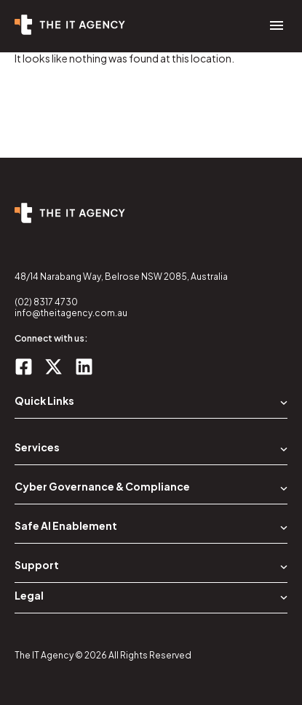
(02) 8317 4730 (46, 302)
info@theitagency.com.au (71, 312)
